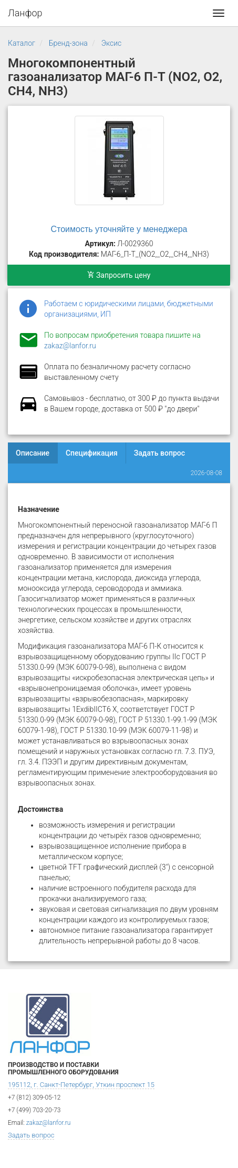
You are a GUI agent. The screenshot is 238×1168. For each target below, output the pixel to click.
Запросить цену (119, 275)
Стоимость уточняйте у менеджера (119, 229)
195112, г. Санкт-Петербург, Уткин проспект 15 (81, 1085)
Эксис (111, 43)
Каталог (21, 43)
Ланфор (25, 12)
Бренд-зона (68, 43)
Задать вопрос (159, 453)
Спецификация (92, 453)
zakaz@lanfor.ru (70, 345)
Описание (32, 453)
